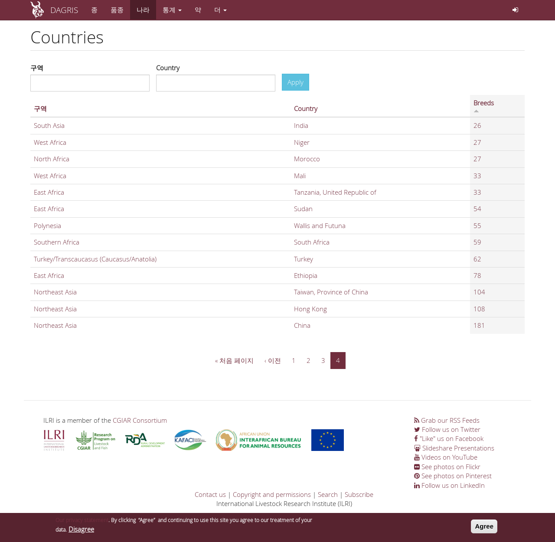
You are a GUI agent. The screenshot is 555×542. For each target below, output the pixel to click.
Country (168, 67)
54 (477, 208)
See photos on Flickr (447, 466)
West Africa (50, 142)
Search (328, 494)
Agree (484, 528)
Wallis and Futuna (320, 225)
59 (477, 242)
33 (477, 175)
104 (479, 291)
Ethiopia (305, 275)
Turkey (303, 259)
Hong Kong (310, 308)
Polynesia (47, 225)
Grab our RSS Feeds (447, 420)
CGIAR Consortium (140, 420)
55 (477, 225)
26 (477, 125)
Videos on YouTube (445, 457)
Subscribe (359, 494)
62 (477, 259)
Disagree (81, 530)
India (301, 125)
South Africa (312, 242)
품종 (117, 9)
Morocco (307, 158)
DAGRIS (64, 9)
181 (479, 325)
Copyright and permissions (272, 494)
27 (477, 142)
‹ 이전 (272, 360)
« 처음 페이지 (234, 360)
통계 (172, 9)
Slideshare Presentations (454, 448)
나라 (143, 9)
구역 (36, 67)
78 (477, 275)
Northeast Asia (55, 291)
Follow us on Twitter (447, 429)
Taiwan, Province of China (331, 291)
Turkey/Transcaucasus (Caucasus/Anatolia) (95, 259)
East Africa (49, 192)
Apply (295, 82)
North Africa (51, 158)
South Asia (49, 125)
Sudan (303, 208)
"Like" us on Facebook (448, 438)
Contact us (210, 494)
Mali (300, 175)
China (302, 325)
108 (479, 308)
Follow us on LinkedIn (449, 485)
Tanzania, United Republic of (335, 192)
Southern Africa (56, 242)
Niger (302, 142)
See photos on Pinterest (453, 475)
